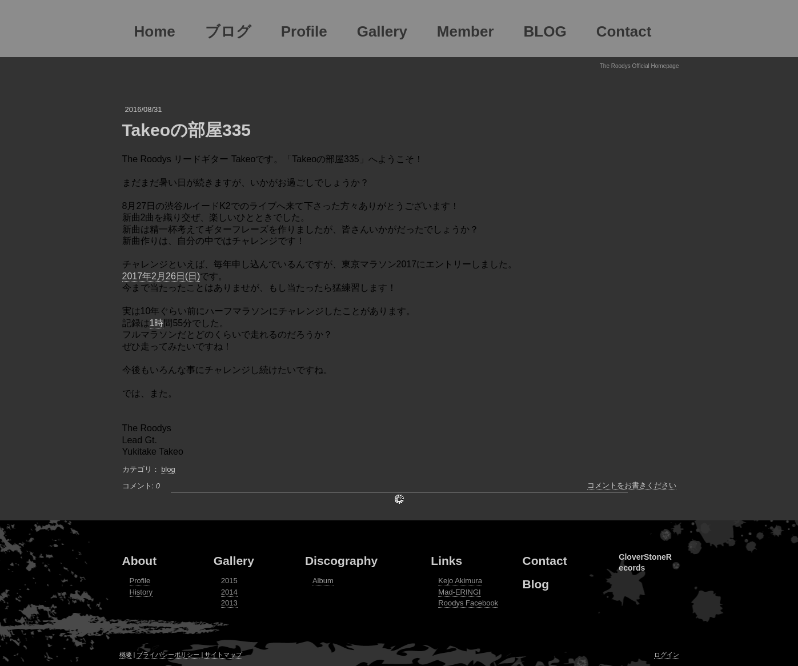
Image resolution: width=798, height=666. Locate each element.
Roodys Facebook (468, 603)
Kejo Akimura (460, 580)
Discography (341, 560)
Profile (140, 580)
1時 (157, 323)
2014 (229, 592)
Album (323, 580)
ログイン (666, 654)
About (139, 560)
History (141, 592)
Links (446, 560)
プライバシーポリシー (168, 654)
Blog (536, 584)
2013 (229, 603)
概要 (125, 654)
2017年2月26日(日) (161, 276)
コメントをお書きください (631, 485)
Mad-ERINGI (459, 592)
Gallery (234, 560)
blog (168, 469)
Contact (545, 560)
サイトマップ (223, 654)
